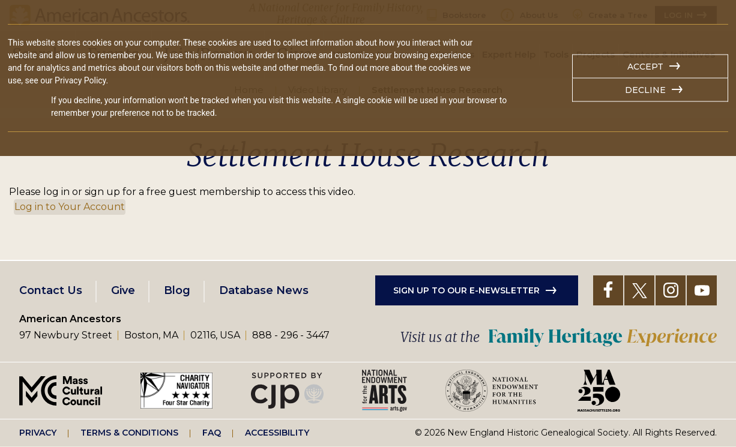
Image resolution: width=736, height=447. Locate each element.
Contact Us (50, 290)
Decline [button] (645, 90)
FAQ (211, 432)
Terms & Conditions (129, 432)
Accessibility (277, 432)
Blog (177, 290)
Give (123, 290)
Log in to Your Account (69, 206)
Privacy (37, 432)
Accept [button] (645, 66)
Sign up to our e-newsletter (466, 290)
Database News (264, 290)
